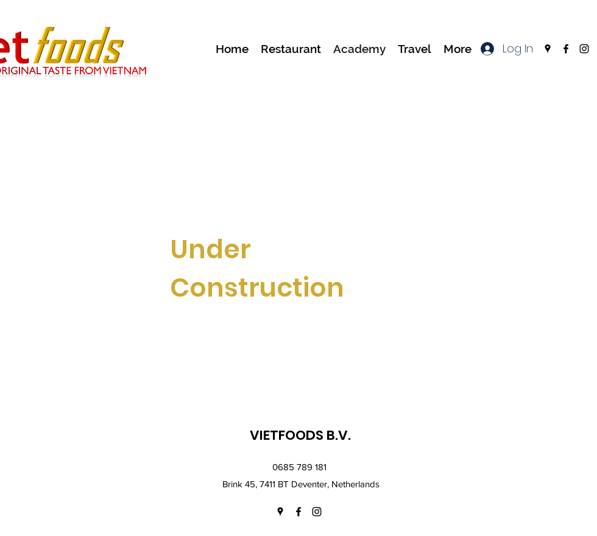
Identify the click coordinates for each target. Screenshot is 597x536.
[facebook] (566, 49)
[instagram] (584, 49)
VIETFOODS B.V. (300, 435)
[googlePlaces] (548, 49)
